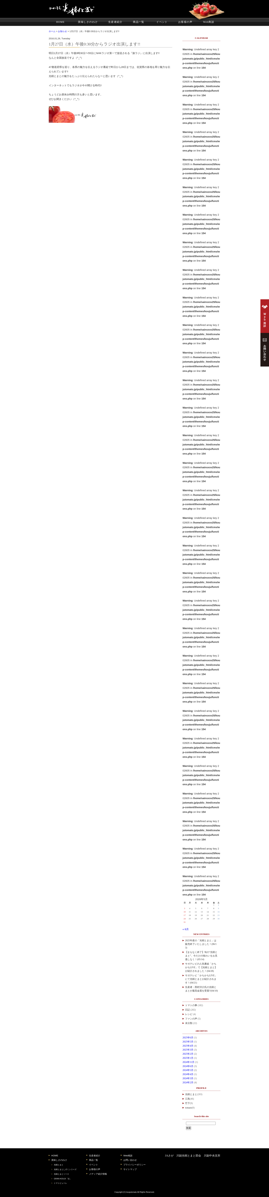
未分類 (188, 1023)
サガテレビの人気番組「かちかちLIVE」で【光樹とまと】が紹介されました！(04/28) (201, 967)
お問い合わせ (130, 1160)
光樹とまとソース (61, 1174)
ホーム (52, 31)
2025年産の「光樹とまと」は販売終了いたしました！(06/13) (201, 944)
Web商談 (208, 22)
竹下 (187, 1103)
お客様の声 (185, 22)
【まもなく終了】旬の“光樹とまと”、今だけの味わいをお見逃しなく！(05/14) (201, 956)
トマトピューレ (60, 1183)
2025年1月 (188, 1058)
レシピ (188, 1014)
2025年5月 (188, 1041)
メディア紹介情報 (98, 1174)
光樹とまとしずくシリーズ (65, 1169)
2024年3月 (188, 1078)
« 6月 (186, 929)
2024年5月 (188, 1070)
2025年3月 (188, 1049)
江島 (187, 1099)
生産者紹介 (115, 22)
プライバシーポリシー (134, 1164)
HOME (60, 22)
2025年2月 (188, 1054)
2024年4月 (188, 1074)
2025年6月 (188, 1037)
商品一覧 (138, 22)
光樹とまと (191, 1094)
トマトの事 (191, 1005)
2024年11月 (188, 1062)
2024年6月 (188, 1066)
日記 (187, 1010)
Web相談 (127, 1155)
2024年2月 (188, 1082)
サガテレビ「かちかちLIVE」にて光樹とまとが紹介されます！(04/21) (201, 979)
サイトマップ (130, 1169)
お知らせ (62, 31)
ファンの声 (191, 1018)
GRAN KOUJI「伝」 (63, 1179)
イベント (162, 22)
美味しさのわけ (88, 22)
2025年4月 (188, 1046)
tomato (188, 1107)
